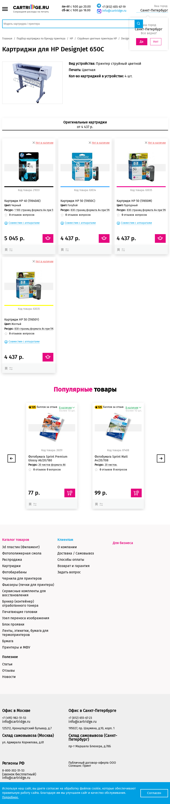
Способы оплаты (70, 560)
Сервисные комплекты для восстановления (24, 593)
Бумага (7, 641)
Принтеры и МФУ (16, 647)
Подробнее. (10, 797)
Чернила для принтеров (22, 578)
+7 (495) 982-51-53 (14, 718)
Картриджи (11, 566)
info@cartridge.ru (114, 11)
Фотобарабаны (14, 572)
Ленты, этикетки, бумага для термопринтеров (25, 633)
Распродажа (12, 560)
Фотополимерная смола (21, 553)
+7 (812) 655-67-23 (80, 718)
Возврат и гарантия (73, 566)
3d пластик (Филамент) (21, 547)
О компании (67, 547)
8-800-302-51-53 (13, 770)
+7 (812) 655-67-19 (114, 7)
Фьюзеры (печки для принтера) (28, 585)
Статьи (7, 664)
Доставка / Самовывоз (75, 553)
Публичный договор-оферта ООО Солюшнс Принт (92, 764)
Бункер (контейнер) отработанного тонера (20, 603)
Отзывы (8, 670)
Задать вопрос (69, 572)
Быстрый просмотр (28, 167)
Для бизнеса (123, 543)
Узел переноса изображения (25, 618)
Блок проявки (13, 624)
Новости (9, 677)
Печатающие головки (19, 612)
